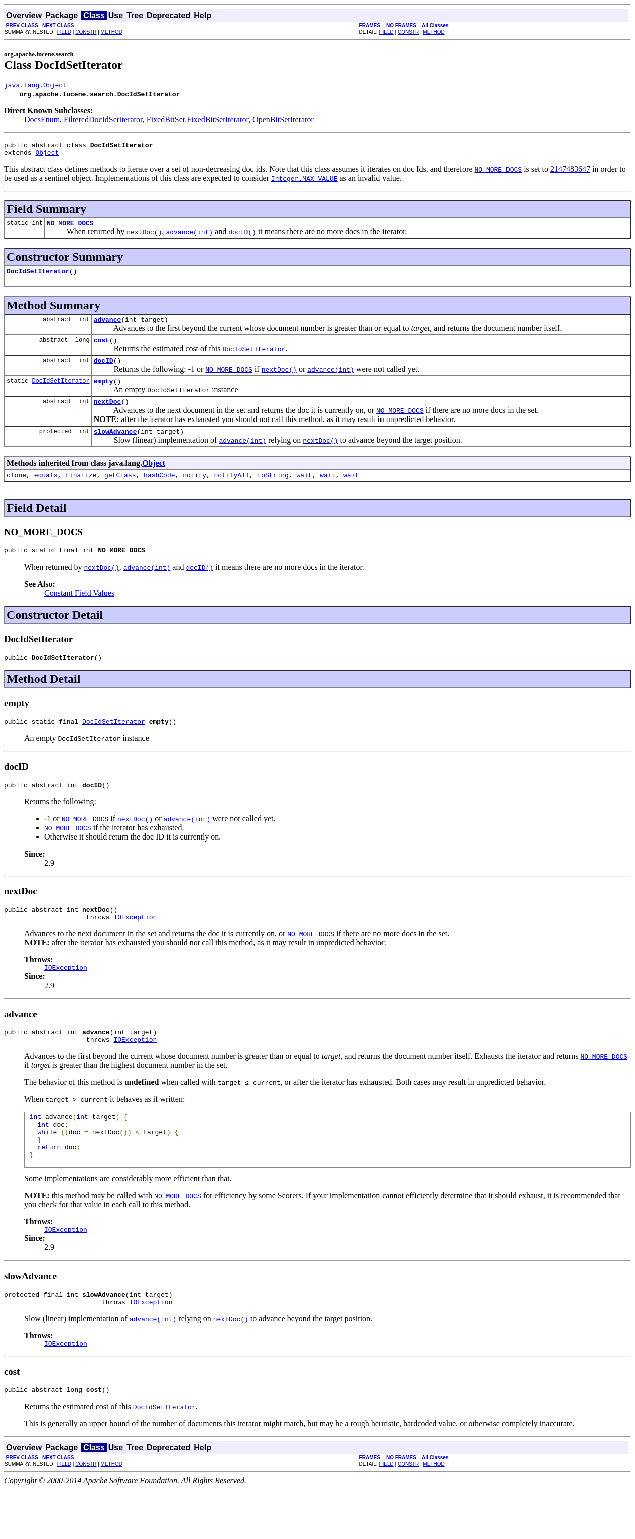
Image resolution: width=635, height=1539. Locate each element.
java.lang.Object (35, 86)
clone (16, 492)
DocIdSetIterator (38, 278)
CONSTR (85, 32)
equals (46, 492)
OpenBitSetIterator (283, 121)
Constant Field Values (79, 612)
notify (194, 492)
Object (47, 156)
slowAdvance (115, 447)
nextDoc (107, 416)
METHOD (111, 32)
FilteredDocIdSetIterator (103, 121)
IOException (135, 943)
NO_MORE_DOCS (70, 228)
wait (304, 492)
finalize (80, 492)
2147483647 (570, 173)
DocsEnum (42, 121)
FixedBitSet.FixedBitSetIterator (197, 121)
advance (107, 328)
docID (103, 372)
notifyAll (231, 492)
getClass (120, 492)
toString (272, 492)
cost (101, 350)
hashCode (159, 492)
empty (103, 394)
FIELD (64, 32)
